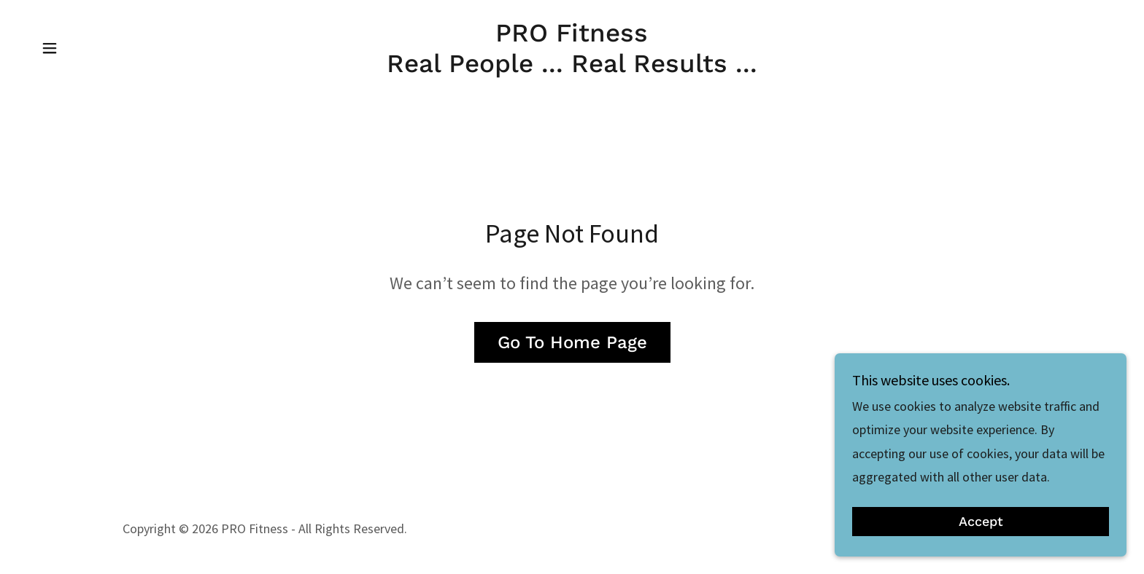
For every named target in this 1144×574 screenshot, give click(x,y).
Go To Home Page (572, 342)
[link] (572, 67)
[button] (49, 48)
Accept (981, 541)
